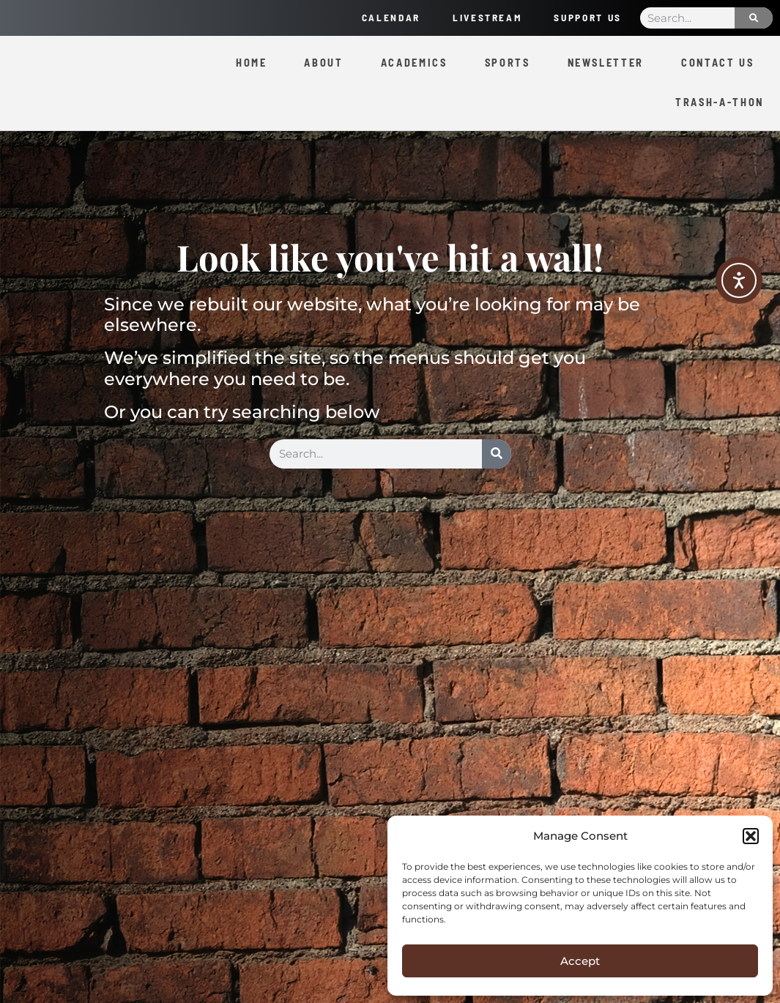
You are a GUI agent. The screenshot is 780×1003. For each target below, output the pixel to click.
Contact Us (717, 62)
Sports (507, 62)
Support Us (585, 17)
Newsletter (606, 62)
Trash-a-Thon (719, 102)
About (323, 62)
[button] (750, 836)
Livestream (480, 17)
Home (251, 62)
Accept (580, 961)
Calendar (381, 17)
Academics (414, 62)
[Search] (754, 18)
